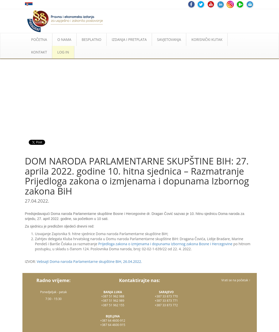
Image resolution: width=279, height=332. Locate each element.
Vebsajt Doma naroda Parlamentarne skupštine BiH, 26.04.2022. (89, 261)
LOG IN (63, 52)
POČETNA (39, 39)
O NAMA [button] (64, 39)
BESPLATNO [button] (91, 39)
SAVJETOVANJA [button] (169, 39)
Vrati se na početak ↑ (235, 280)
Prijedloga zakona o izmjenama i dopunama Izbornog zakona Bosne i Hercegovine (165, 243)
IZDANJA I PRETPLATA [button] (129, 39)
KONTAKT (39, 52)
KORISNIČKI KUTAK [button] (206, 39)
